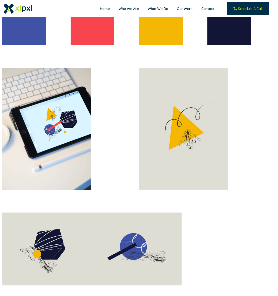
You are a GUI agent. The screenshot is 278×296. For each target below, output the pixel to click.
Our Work (185, 9)
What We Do (158, 9)
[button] (248, 8)
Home (105, 9)
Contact (207, 9)
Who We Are (129, 9)
